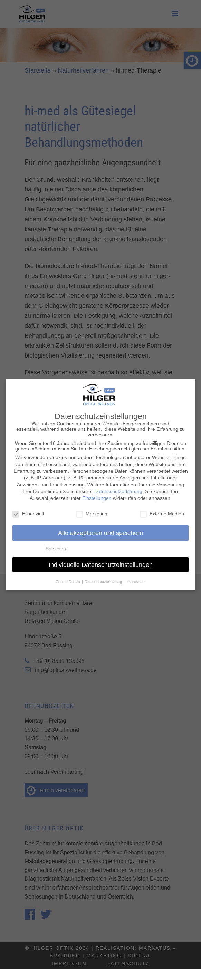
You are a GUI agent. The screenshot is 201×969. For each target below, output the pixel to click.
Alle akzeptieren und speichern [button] (100, 530)
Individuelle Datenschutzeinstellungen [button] (101, 562)
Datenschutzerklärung (118, 488)
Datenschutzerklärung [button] (104, 579)
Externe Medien (162, 510)
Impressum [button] (135, 579)
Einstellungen (97, 495)
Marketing (91, 510)
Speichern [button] (57, 546)
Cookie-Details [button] (68, 579)
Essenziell (28, 510)
